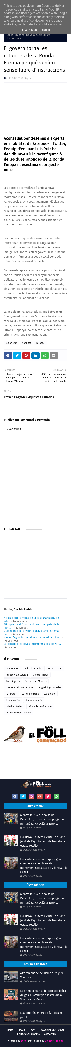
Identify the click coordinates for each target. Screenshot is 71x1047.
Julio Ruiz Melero (14, 706)
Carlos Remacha (30, 693)
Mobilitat (26, 343)
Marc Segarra (13, 681)
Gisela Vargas (13, 700)
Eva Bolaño (49, 693)
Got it (46, 30)
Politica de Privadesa (28, 1034)
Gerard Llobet (55, 668)
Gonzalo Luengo (33, 700)
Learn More (30, 30)
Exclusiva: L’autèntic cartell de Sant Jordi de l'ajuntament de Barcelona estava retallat (42, 841)
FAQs (33, 1030)
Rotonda (40, 343)
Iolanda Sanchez (34, 668)
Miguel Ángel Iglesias (50, 687)
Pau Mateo (11, 693)
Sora (23, 1040)
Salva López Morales (36, 681)
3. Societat (11, 343)
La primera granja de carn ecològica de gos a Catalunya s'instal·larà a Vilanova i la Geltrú (43, 995)
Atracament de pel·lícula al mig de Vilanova (42, 975)
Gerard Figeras (40, 675)
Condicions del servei (52, 1030)
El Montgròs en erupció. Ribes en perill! (41, 1015)
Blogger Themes (54, 1040)
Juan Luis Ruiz (13, 668)
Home (10, 1030)
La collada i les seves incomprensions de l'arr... (32, 644)
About (22, 1030)
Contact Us (50, 1034)
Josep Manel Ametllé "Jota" (20, 687)
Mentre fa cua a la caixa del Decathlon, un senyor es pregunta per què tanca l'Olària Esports (42, 819)
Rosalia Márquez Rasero (18, 712)
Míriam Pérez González (40, 706)
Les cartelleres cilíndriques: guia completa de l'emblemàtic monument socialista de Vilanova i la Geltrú (43, 865)
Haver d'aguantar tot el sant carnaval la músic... (33, 637)
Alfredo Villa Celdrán (17, 675)
